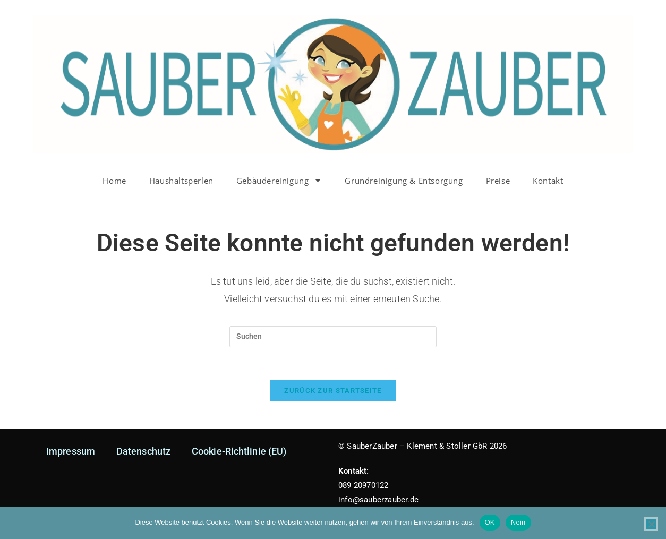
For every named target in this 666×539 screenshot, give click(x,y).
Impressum (70, 451)
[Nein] (651, 524)
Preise (498, 180)
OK (490, 522)
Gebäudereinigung (279, 180)
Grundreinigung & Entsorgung (404, 180)
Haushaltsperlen (181, 180)
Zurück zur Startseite (332, 391)
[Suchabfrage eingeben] (333, 336)
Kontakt (548, 180)
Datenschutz (143, 451)
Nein (518, 522)
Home (114, 180)
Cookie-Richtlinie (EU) (239, 451)
